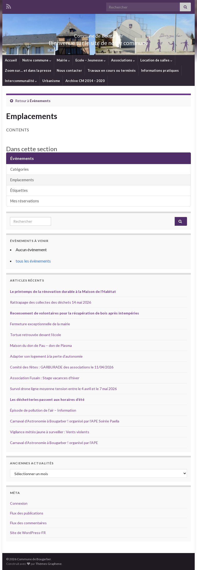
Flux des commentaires (28, 523)
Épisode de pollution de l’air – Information (43, 410)
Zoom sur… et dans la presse (28, 70)
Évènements (40, 100)
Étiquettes (19, 190)
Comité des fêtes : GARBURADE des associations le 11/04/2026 (61, 367)
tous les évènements (33, 260)
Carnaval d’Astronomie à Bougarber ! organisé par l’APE (54, 442)
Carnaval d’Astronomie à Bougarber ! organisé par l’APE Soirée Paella (64, 421)
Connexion (18, 503)
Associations (123, 60)
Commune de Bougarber (98, 34)
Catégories (19, 169)
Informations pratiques (160, 70)
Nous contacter (69, 70)
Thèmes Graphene (49, 564)
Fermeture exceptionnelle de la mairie (40, 324)
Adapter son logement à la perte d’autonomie (46, 356)
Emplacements (22, 180)
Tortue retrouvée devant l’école (35, 334)
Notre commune (36, 60)
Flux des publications (26, 513)
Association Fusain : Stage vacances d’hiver (44, 378)
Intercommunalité (21, 81)
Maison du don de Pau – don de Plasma (41, 345)
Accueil (11, 60)
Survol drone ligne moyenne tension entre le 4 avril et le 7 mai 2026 (63, 388)
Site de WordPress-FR (28, 532)
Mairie (63, 60)
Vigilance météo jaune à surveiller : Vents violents (49, 432)
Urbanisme (51, 81)
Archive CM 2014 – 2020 (85, 81)
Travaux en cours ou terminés (111, 70)
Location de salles (156, 60)
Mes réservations (24, 201)
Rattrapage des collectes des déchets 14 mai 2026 (50, 302)
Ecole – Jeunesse (90, 60)
